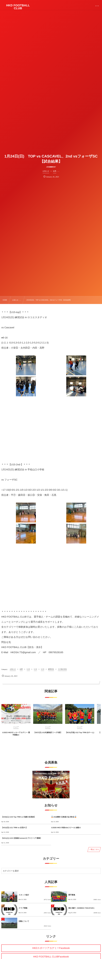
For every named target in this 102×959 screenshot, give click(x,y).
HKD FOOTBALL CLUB (18, 7)
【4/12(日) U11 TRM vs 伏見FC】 (14, 828)
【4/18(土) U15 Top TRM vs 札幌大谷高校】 (18, 817)
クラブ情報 (23, 908)
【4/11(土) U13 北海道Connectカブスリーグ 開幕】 (21, 838)
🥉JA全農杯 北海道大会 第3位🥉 (64, 817)
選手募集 (71, 895)
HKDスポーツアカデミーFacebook (51, 948)
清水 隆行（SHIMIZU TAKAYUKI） (81, 908)
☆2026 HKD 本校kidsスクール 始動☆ (66, 828)
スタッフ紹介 (24, 895)
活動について (24, 921)
